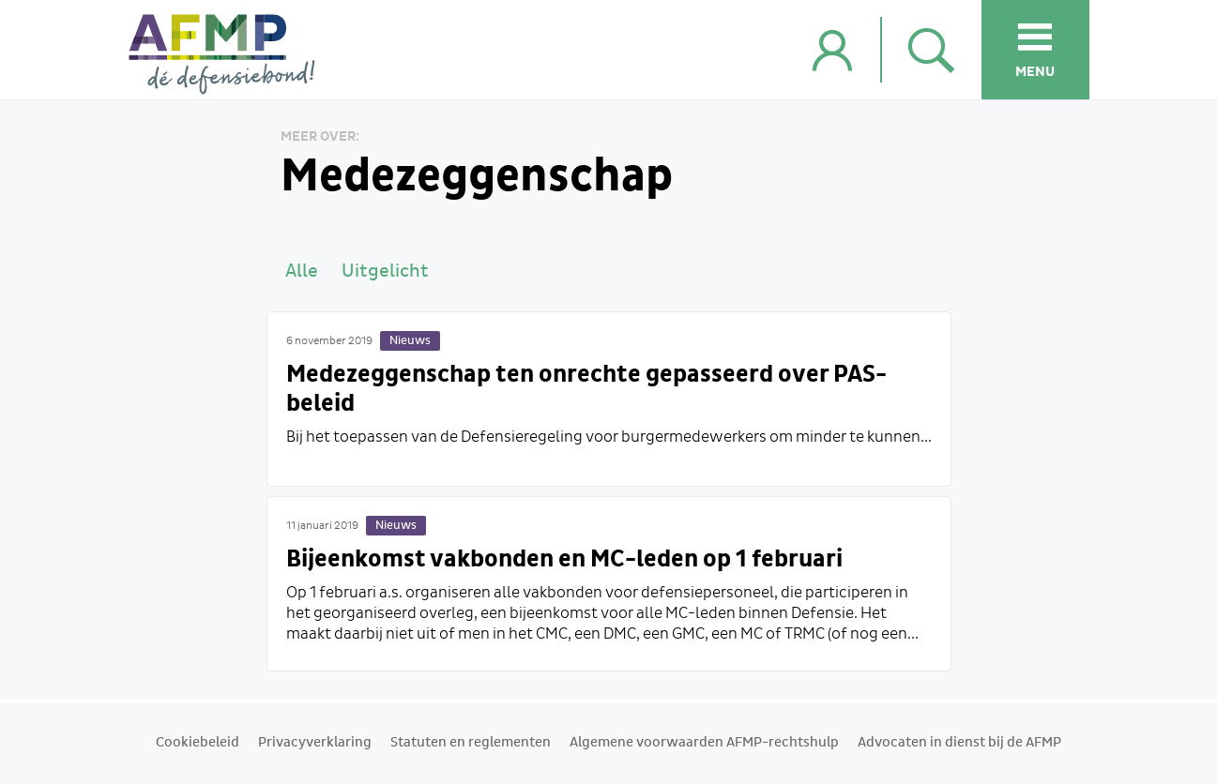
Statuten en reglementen (470, 742)
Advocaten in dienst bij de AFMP (959, 742)
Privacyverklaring (315, 742)
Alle (301, 271)
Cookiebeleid (197, 742)
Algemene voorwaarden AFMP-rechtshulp (704, 742)
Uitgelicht (385, 271)
